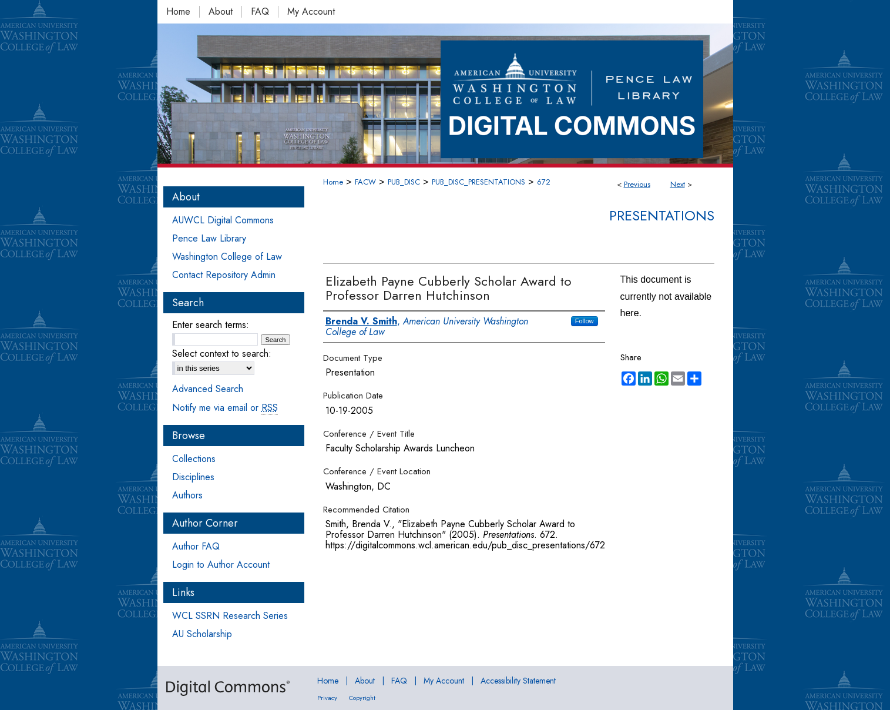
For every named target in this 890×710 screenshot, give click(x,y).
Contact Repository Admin (224, 275)
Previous (637, 184)
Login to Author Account (221, 564)
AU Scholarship (202, 634)
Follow (584, 320)
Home (333, 181)
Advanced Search (207, 389)
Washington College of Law (227, 256)
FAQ (399, 680)
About (365, 680)
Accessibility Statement (518, 680)
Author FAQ (196, 546)
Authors (187, 495)
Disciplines (193, 477)
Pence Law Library (209, 238)
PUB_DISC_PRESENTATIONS (478, 181)
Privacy (327, 697)
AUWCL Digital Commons (223, 220)
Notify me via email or (225, 407)
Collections (194, 458)
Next (677, 184)
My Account (444, 680)
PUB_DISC (404, 181)
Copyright (362, 697)
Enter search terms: (210, 324)
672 (543, 181)
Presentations (661, 215)
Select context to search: (221, 353)
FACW (365, 181)
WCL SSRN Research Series (230, 615)
